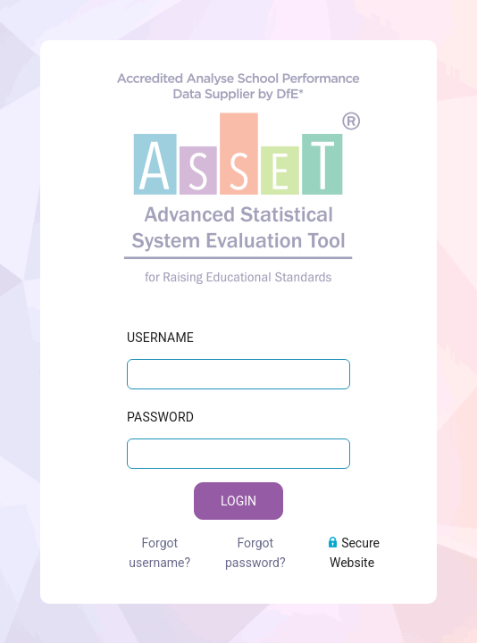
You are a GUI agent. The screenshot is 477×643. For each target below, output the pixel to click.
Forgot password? (255, 542)
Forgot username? (159, 542)
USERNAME (160, 327)
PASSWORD (160, 406)
